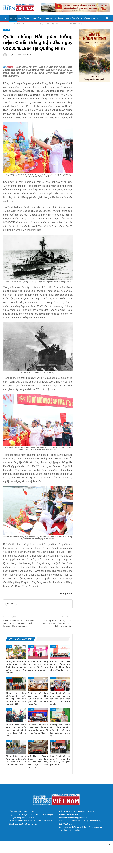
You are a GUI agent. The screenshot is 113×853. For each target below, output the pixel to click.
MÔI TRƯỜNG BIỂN (72, 18)
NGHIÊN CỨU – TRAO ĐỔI (90, 18)
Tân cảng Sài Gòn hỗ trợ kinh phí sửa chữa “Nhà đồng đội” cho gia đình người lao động (57, 627)
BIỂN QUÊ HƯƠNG (24, 18)
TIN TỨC (13, 18)
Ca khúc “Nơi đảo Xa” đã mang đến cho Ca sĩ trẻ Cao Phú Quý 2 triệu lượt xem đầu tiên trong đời (18, 627)
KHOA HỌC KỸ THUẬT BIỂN (54, 18)
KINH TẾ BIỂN (37, 18)
